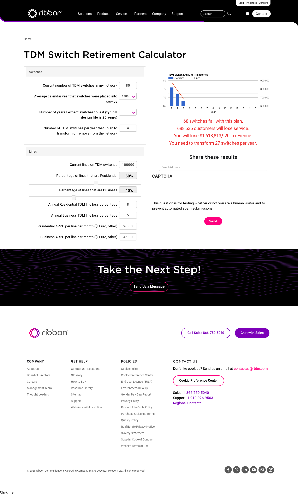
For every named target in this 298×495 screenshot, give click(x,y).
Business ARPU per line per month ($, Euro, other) (78, 237)
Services (122, 14)
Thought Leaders (38, 394)
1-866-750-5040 (196, 393)
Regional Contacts (187, 403)
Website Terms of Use (134, 446)
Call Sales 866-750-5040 (205, 333)
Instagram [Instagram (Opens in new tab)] (262, 469)
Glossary (76, 375)
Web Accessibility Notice (86, 407)
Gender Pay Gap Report (136, 394)
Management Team (39, 388)
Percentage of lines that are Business (88, 190)
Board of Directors (38, 375)
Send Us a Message (149, 286)
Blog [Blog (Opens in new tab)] (270, 469)
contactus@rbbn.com (251, 368)
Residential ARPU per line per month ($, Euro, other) (77, 226)
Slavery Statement (132, 433)
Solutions (85, 14)
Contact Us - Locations (85, 368)
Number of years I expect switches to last (78, 114)
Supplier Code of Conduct (137, 439)
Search (229, 13)
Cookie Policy (129, 368)
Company (159, 14)
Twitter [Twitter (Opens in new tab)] (236, 469)
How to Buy (78, 381)
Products (103, 14)
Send (213, 221)
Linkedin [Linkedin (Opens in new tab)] (245, 469)
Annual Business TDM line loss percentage (84, 215)
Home (27, 39)
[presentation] (183, 192)
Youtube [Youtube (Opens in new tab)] (253, 469)
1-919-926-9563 (200, 398)
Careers (32, 381)
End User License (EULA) (137, 381)
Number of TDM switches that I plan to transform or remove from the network (80, 130)
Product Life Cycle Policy (137, 407)
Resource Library (82, 388)
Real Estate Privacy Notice (138, 426)
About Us (33, 368)
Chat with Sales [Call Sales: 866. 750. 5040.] (252, 333)
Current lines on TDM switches (93, 165)
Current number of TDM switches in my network (80, 85)
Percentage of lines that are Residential (86, 175)
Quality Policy (129, 420)
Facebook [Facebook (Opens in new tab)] (228, 469)
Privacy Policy (130, 401)
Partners (140, 14)
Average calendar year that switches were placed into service (75, 98)
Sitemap (76, 394)
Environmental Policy (134, 388)
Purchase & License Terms (138, 413)
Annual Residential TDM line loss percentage (82, 204)
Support (177, 14)
